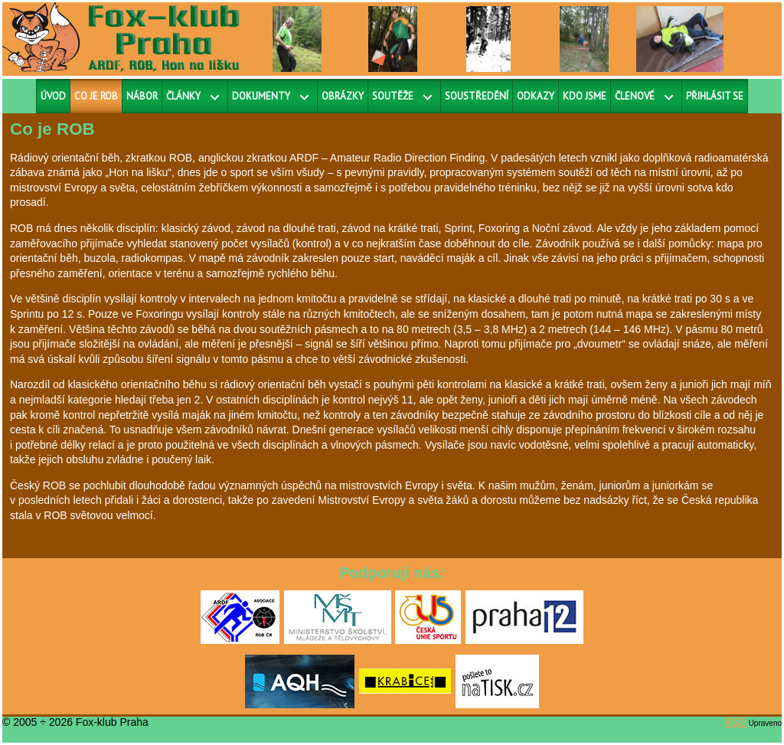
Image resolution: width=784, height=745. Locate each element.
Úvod (53, 96)
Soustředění (476, 96)
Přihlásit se (714, 96)
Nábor (142, 96)
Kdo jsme (584, 96)
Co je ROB (96, 96)
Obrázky (343, 96)
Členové (635, 96)
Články (183, 96)
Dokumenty (261, 96)
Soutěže (392, 96)
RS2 (735, 722)
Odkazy (535, 96)
